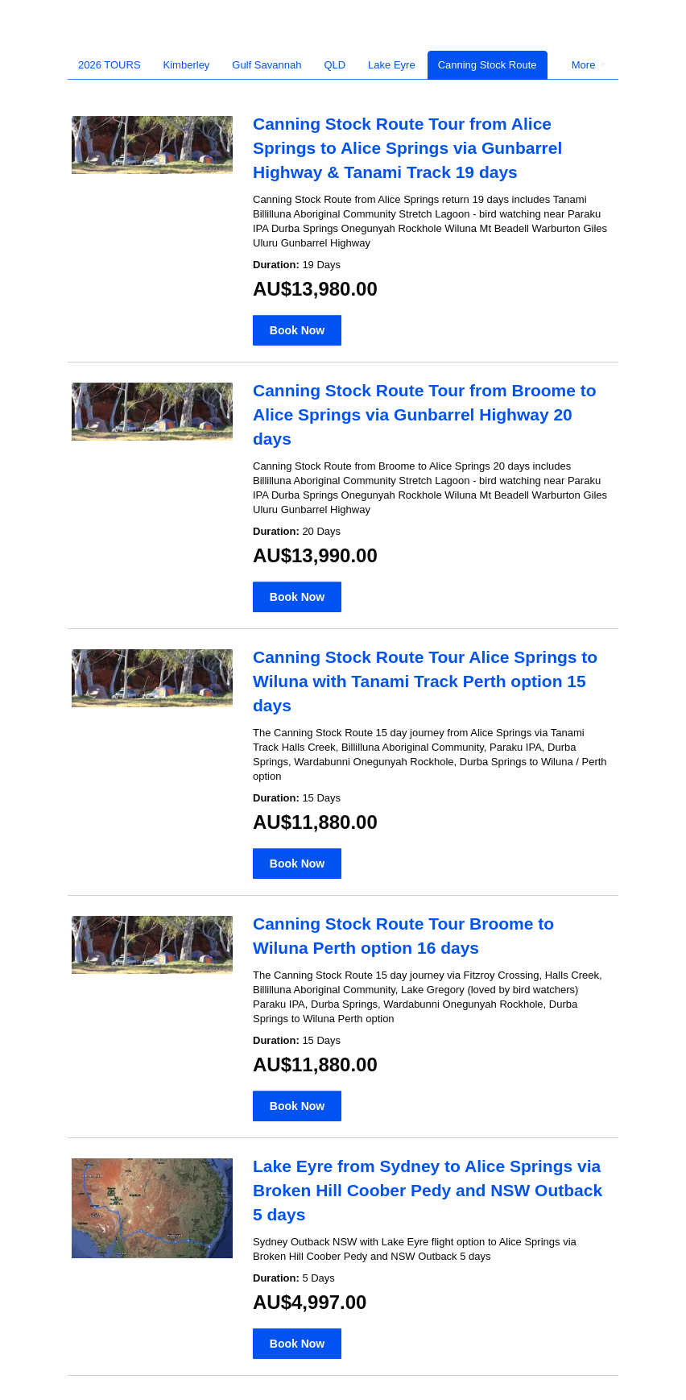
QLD (334, 65)
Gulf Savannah (266, 65)
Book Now (297, 330)
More (589, 65)
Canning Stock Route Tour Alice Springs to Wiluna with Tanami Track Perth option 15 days (425, 681)
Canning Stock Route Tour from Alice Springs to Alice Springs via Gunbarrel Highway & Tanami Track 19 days (407, 147)
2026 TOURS (109, 65)
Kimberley (186, 65)
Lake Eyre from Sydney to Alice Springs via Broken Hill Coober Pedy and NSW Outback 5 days (427, 1190)
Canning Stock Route (487, 65)
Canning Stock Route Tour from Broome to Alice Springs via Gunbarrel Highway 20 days (425, 414)
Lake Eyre (391, 65)
